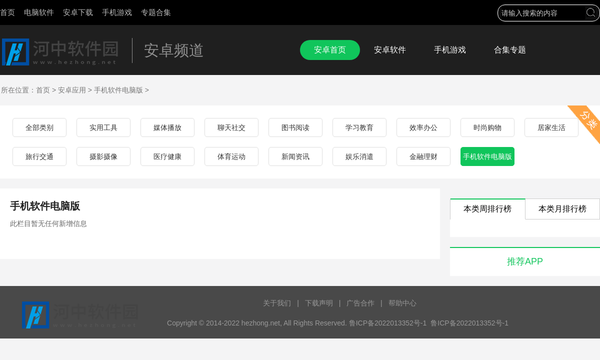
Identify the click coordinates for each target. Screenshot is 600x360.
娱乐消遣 (360, 156)
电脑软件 (39, 12)
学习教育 (360, 128)
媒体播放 (168, 128)
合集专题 (510, 50)
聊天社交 (232, 128)
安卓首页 (330, 50)
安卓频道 (174, 50)
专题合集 (156, 12)
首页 (7, 12)
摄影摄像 (104, 156)
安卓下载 (78, 12)
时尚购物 (488, 128)
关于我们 (277, 303)
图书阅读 (296, 128)
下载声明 (319, 303)
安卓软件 (390, 50)
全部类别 (40, 128)
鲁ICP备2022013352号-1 (469, 323)
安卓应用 (72, 90)
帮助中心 (402, 303)
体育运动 (232, 156)
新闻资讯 (296, 156)
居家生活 (552, 128)
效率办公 (424, 128)
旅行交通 (40, 156)
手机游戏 (117, 12)
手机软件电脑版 (118, 90)
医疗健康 (168, 156)
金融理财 (424, 156)
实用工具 (104, 128)
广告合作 (360, 303)
